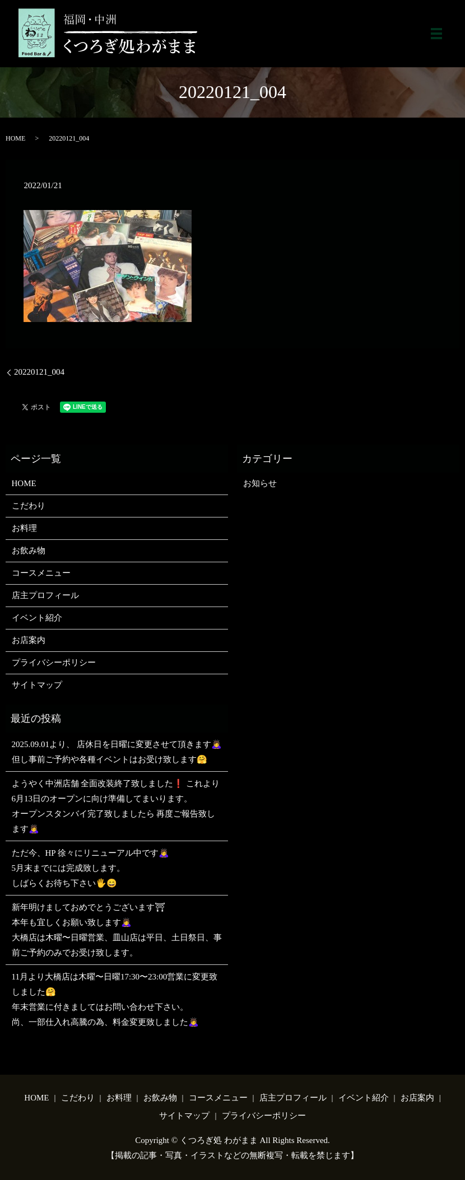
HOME (15, 138)
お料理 (24, 528)
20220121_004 (39, 371)
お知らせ (260, 483)
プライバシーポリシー (54, 662)
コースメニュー (41, 572)
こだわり (28, 505)
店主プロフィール (45, 595)
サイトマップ (37, 684)
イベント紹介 (37, 617)
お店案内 (28, 640)
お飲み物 (28, 550)
